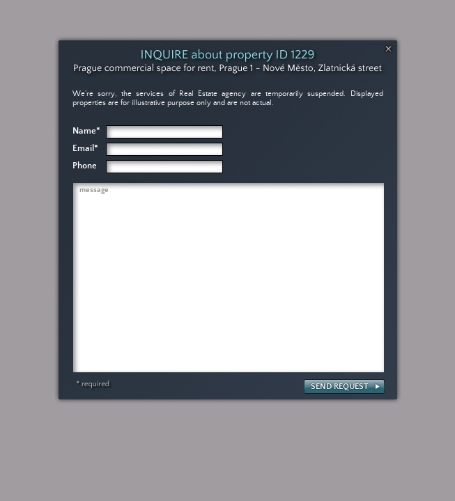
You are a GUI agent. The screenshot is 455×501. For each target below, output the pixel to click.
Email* (85, 148)
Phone (84, 166)
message (94, 190)
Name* (86, 131)
